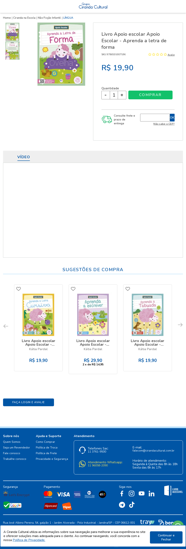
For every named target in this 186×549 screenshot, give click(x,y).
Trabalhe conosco (14, 454)
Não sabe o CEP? (164, 124)
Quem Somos (11, 437)
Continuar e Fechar (166, 537)
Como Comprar (45, 437)
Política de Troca (46, 443)
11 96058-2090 (98, 461)
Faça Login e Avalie (28, 398)
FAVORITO (19, 289)
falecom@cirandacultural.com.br (153, 446)
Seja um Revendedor (16, 443)
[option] (13, 32)
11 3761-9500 (97, 447)
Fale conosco (11, 448)
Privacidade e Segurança (52, 454)
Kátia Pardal (38, 348)
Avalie (171, 54)
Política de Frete (46, 448)
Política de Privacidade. (29, 541)
